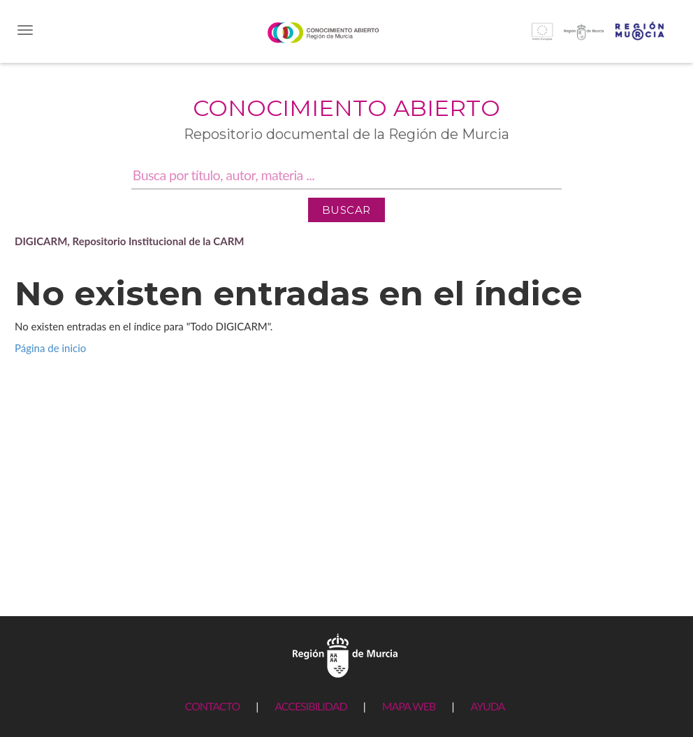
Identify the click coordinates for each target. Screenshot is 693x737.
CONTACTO (212, 706)
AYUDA (487, 706)
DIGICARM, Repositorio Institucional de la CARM (130, 241)
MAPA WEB (409, 706)
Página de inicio (50, 348)
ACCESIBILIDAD (310, 706)
